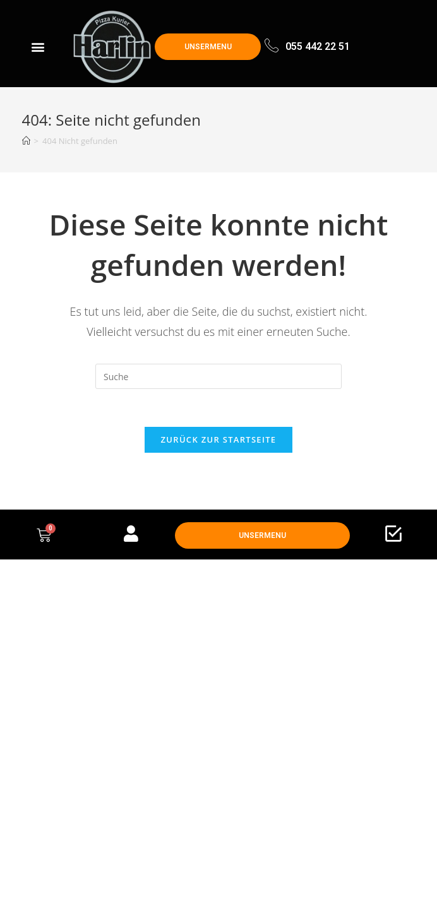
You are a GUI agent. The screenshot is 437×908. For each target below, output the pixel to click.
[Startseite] (26, 140)
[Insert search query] (218, 376)
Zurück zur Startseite (219, 439)
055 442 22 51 (317, 46)
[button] (38, 47)
